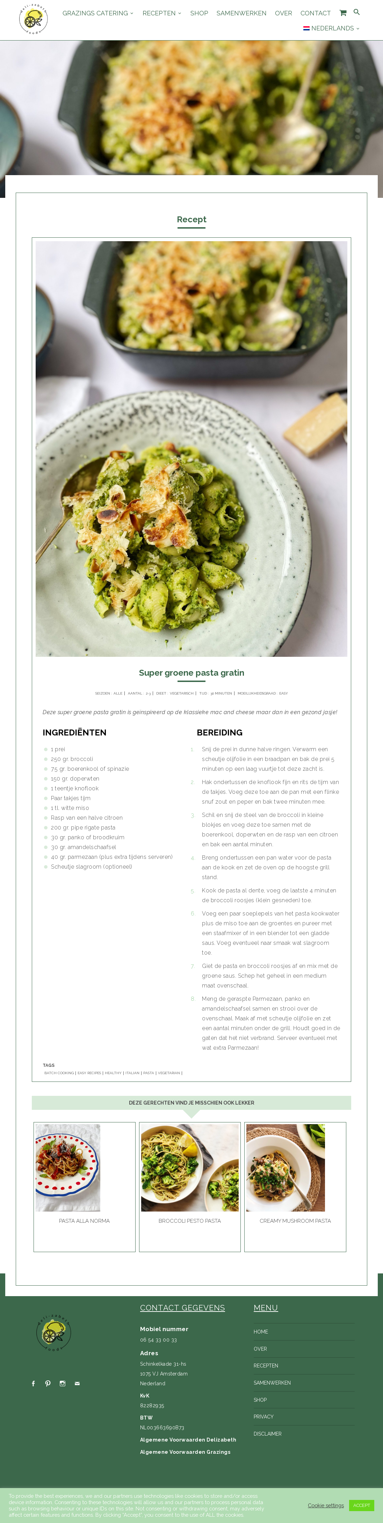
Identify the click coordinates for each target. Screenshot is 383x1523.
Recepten (159, 13)
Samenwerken (242, 13)
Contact (316, 13)
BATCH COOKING (59, 1073)
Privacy (264, 1417)
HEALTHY (113, 1073)
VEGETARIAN (169, 1073)
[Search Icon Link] (356, 12)
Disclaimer (268, 1434)
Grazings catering (95, 13)
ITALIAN (132, 1073)
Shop (199, 13)
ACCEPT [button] (361, 1505)
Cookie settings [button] (326, 1505)
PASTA (148, 1073)
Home (261, 1332)
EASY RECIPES (89, 1073)
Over (283, 13)
